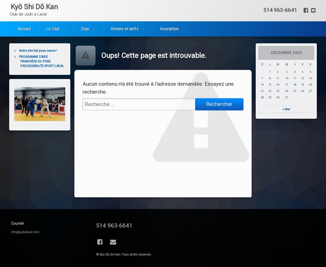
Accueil (24, 16)
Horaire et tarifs (125, 16)
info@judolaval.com (25, 232)
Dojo (85, 16)
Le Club (53, 16)
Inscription (169, 16)
